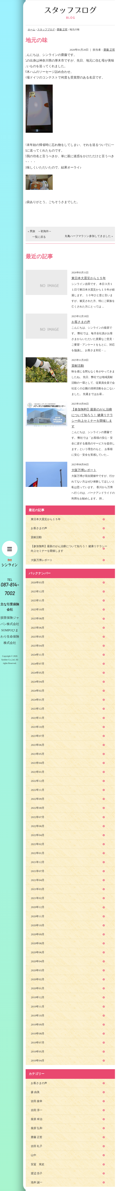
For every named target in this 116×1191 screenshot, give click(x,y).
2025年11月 (37, 600)
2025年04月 (37, 645)
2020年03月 (37, 970)
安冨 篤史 (37, 1164)
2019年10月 (37, 1015)
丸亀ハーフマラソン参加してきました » (89, 236)
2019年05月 (37, 1051)
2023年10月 (37, 726)
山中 (33, 1155)
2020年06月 (37, 952)
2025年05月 (37, 636)
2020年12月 (37, 907)
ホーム (31, 29)
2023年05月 (37, 753)
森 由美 (35, 1092)
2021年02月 (37, 898)
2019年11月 (37, 1006)
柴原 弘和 (36, 1128)
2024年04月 (37, 681)
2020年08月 (37, 943)
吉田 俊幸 (36, 1101)
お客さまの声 (80, 322)
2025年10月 (37, 609)
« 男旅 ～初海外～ (39, 231)
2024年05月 (37, 672)
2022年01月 (37, 853)
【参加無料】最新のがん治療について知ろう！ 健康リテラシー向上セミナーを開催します (69, 548)
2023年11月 (37, 717)
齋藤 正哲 (62, 29)
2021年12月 (37, 862)
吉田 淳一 (36, 1110)
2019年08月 (37, 1033)
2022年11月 (37, 789)
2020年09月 (37, 934)
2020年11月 (37, 916)
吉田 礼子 (36, 1146)
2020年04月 (37, 961)
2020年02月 (37, 979)
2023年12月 (37, 708)
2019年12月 (37, 997)
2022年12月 (37, 780)
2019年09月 (37, 1024)
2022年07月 (37, 817)
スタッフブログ (46, 29)
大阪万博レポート (83, 470)
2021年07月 (37, 871)
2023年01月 (37, 771)
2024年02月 (37, 690)
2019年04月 (37, 1060)
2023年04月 (37, 762)
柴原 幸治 (36, 1119)
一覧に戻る (39, 236)
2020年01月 (37, 988)
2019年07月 (37, 1042)
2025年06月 (37, 627)
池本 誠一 (36, 1182)
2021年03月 (37, 889)
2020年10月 (37, 925)
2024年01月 (37, 699)
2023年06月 (37, 744)
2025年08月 (37, 618)
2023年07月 (37, 735)
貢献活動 (77, 365)
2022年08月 (37, 807)
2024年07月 (37, 663)
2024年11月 (37, 654)
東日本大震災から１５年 (88, 278)
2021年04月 (37, 880)
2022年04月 (37, 835)
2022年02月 (37, 844)
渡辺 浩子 (36, 1173)
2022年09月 (37, 798)
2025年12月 (37, 591)
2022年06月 (37, 826)
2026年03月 (37, 582)
